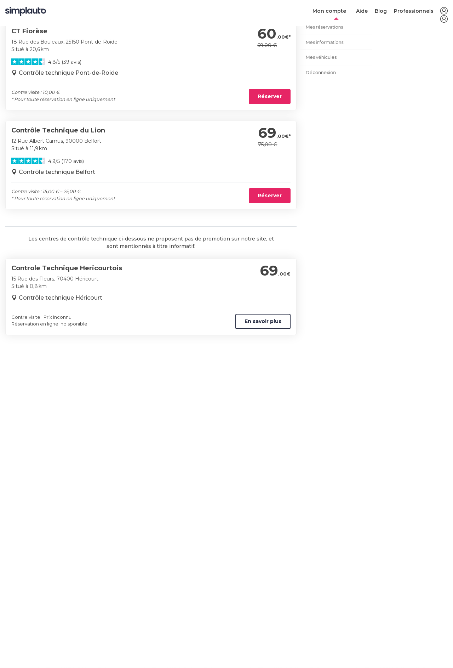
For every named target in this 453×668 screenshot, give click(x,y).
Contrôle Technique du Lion (58, 130)
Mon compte (329, 11)
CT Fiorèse (29, 31)
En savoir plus (263, 321)
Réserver (270, 96)
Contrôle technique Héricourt (60, 297)
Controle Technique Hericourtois (66, 268)
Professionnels (414, 11)
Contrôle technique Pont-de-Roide (68, 72)
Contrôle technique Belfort (57, 172)
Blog (381, 11)
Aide (362, 11)
